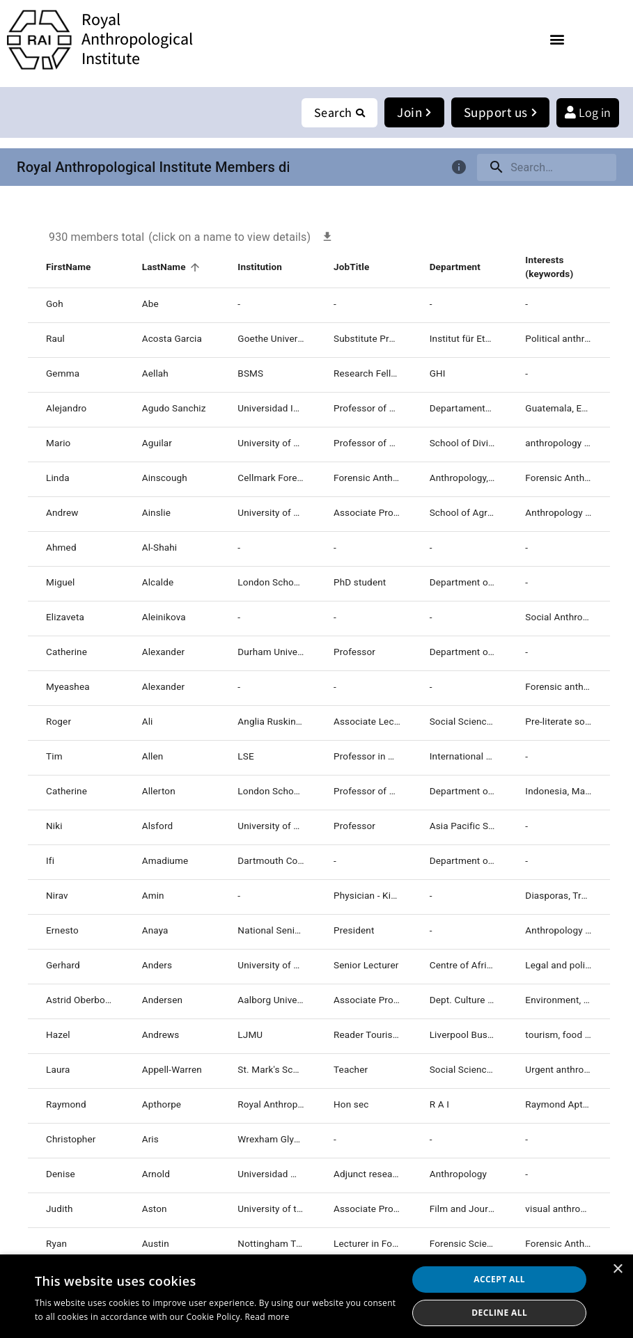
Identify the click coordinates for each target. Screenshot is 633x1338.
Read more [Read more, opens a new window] (267, 1317)
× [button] (617, 1269)
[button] (556, 38)
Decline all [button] (499, 1313)
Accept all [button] (499, 1279)
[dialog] (316, 1296)
